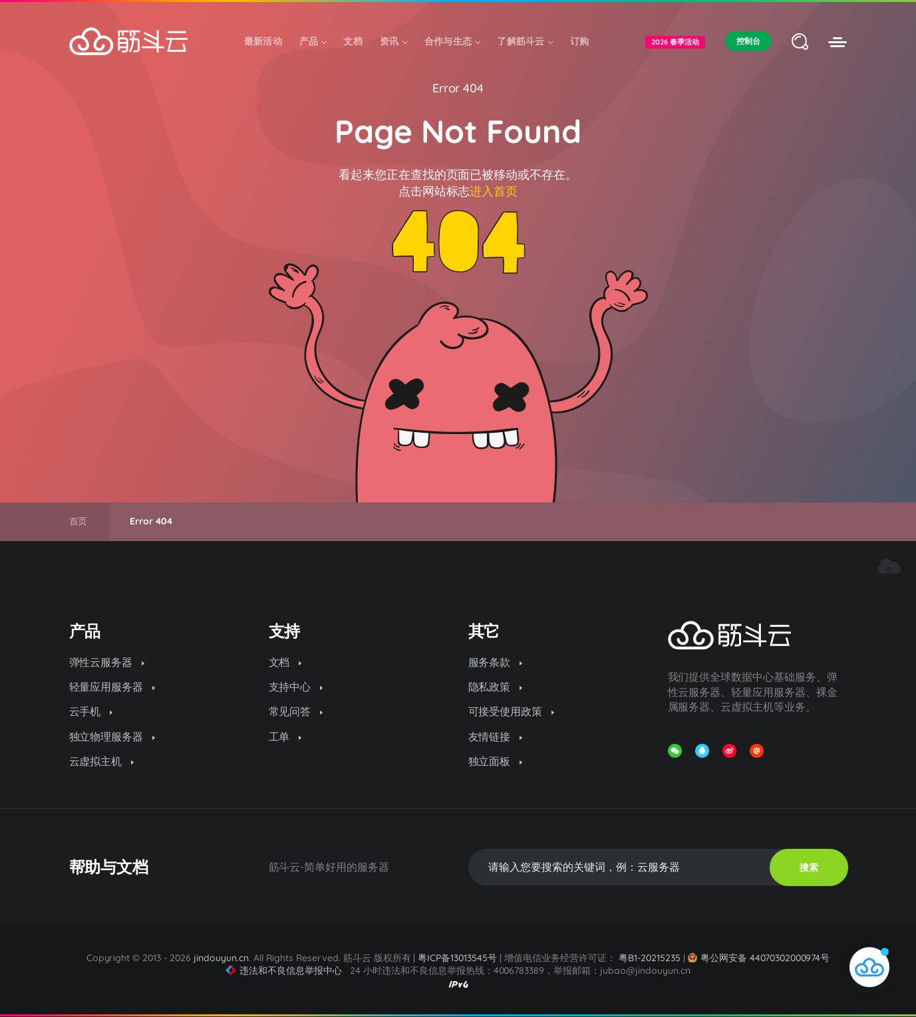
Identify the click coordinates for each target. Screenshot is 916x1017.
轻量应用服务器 (112, 686)
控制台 (748, 41)
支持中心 (296, 686)
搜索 (809, 867)
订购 (579, 41)
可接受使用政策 (511, 711)
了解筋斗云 (525, 41)
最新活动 (263, 41)
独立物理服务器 (112, 736)
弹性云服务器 (107, 662)
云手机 (91, 711)
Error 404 (458, 88)
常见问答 (296, 711)
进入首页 (494, 191)
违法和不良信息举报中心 (284, 970)
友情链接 (495, 736)
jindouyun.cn (221, 958)
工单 (285, 736)
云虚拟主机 (101, 761)
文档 (353, 41)
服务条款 (495, 662)
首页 (78, 521)
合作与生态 (452, 41)
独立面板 (495, 761)
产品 (313, 41)
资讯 (393, 41)
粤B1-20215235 (650, 958)
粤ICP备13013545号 (457, 958)
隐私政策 (495, 686)
